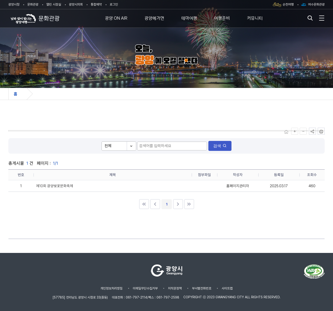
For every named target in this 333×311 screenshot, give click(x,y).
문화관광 (32, 4)
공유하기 (312, 131)
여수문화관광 (316, 4)
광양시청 (13, 4)
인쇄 (321, 131)
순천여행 (288, 4)
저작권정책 (175, 288)
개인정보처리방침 (111, 288)
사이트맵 (227, 288)
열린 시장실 (53, 4)
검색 (212, 146)
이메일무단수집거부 (145, 288)
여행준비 (222, 18)
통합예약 (96, 4)
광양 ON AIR (116, 18)
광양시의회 (76, 4)
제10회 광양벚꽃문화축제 (54, 186)
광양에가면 (154, 18)
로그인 (114, 4)
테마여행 (189, 18)
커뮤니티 (255, 18)
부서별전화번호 (201, 288)
